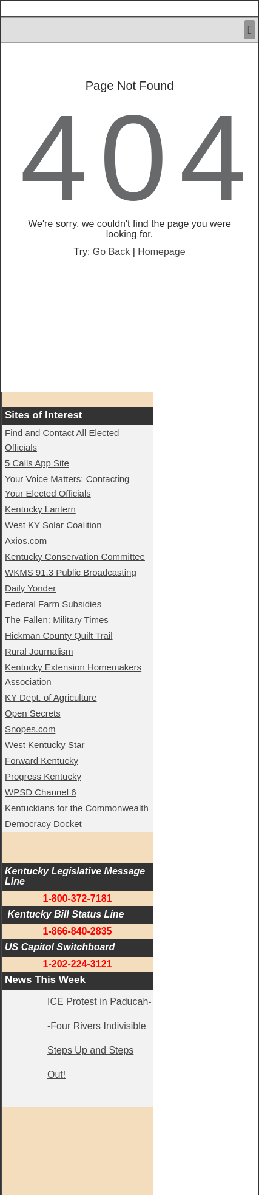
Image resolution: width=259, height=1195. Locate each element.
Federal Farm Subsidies (53, 604)
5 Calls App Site (37, 463)
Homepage (161, 252)
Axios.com (26, 541)
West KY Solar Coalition (53, 525)
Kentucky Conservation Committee (75, 556)
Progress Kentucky (43, 776)
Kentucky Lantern (40, 509)
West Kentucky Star (44, 745)
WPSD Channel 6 (40, 792)
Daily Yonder (30, 588)
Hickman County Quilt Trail (59, 635)
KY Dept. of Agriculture (50, 697)
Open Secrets (33, 713)
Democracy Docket (43, 824)
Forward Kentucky (41, 760)
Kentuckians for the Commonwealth (77, 808)
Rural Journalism (39, 651)
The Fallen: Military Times (57, 620)
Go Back (111, 252)
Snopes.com (30, 729)
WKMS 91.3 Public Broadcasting (70, 572)
